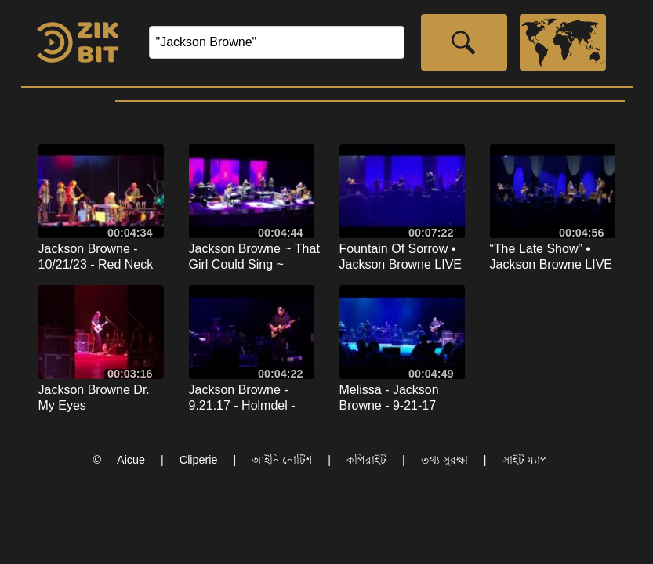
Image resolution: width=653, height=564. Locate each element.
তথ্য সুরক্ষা (444, 460)
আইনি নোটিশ (282, 460)
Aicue (131, 460)
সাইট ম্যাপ (525, 460)
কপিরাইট (366, 460)
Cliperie (199, 460)
